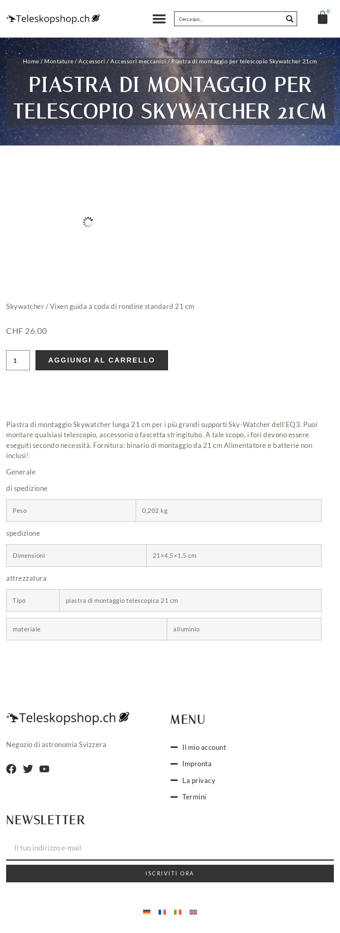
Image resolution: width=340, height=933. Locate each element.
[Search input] (229, 18)
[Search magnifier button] (290, 19)
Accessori (91, 61)
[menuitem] (146, 911)
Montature (59, 61)
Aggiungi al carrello (101, 360)
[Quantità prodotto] (18, 360)
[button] (159, 19)
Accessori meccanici (138, 61)
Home (31, 61)
